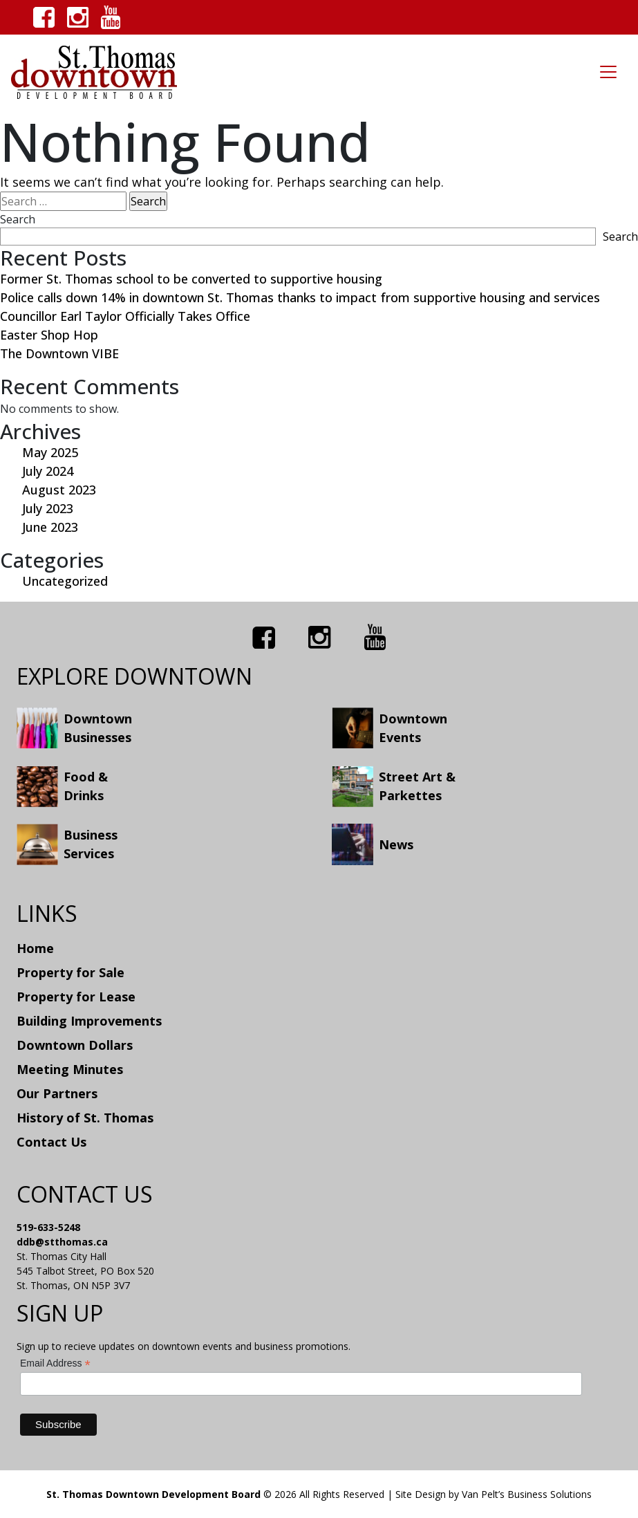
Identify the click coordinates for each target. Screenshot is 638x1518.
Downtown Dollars (75, 1045)
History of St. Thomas (85, 1117)
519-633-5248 (48, 1227)
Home (35, 948)
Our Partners (57, 1093)
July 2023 (47, 508)
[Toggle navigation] (608, 72)
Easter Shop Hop (49, 334)
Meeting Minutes (70, 1069)
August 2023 (59, 489)
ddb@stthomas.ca (62, 1241)
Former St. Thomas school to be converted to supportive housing (191, 278)
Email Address (55, 1363)
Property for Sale (70, 972)
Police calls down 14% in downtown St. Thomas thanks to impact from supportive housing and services (300, 297)
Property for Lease (76, 996)
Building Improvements (89, 1020)
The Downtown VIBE (59, 353)
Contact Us (51, 1141)
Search (17, 219)
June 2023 (50, 527)
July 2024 (47, 471)
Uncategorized (65, 581)
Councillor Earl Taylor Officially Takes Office (125, 316)
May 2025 (50, 452)
